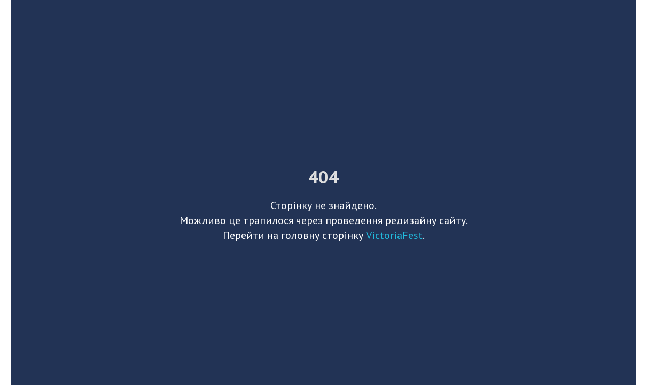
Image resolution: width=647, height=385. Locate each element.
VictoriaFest (394, 235)
